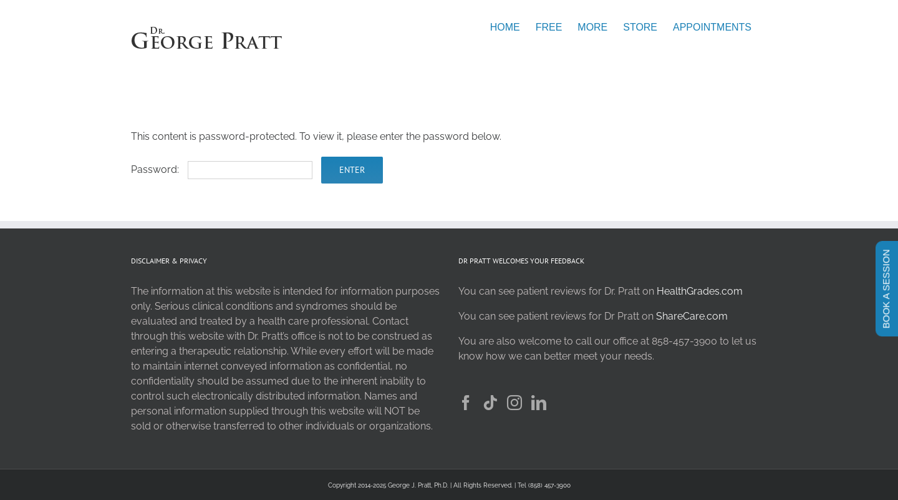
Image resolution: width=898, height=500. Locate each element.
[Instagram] (514, 402)
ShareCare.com (692, 316)
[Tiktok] (490, 402)
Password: (221, 169)
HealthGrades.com (700, 291)
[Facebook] (465, 402)
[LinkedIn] (538, 402)
